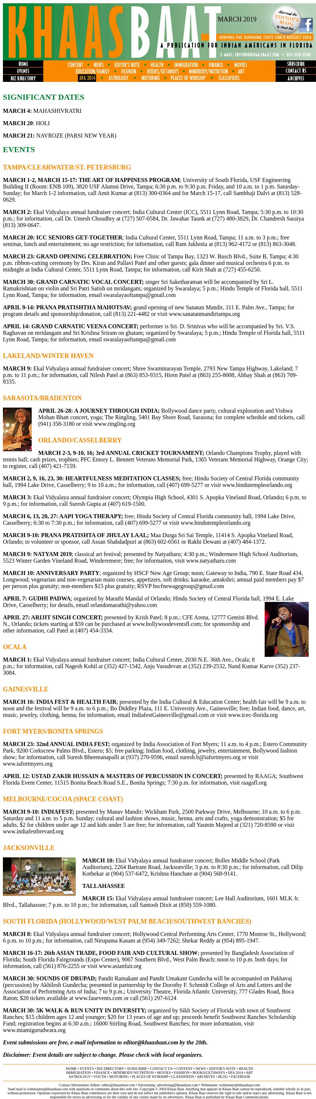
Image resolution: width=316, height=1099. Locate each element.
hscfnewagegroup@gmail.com (188, 586)
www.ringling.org (114, 424)
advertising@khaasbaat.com (177, 1085)
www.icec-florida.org (252, 715)
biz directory (110, 1069)
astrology (79, 1077)
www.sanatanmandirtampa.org (204, 314)
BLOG (223, 1077)
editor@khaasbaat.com (150, 1042)
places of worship (150, 1077)
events (87, 1069)
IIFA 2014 (235, 1073)
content (183, 1069)
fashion (182, 1073)
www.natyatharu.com (211, 561)
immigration (78, 1073)
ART (249, 1073)
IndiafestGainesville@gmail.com (170, 715)
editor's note (222, 1069)
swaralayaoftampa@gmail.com (139, 295)
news (200, 1069)
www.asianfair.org (120, 966)
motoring (119, 1077)
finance (102, 1073)
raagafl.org (253, 782)
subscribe (137, 1069)
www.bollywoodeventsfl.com (166, 624)
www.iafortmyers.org (27, 764)
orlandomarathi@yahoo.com (123, 605)
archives (206, 1077)
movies (164, 1073)
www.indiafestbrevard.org (33, 831)
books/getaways (209, 1073)
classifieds (182, 1077)
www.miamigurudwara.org (34, 1030)
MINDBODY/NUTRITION (133, 1073)
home (71, 1069)
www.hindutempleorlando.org (257, 485)
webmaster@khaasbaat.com (239, 1085)
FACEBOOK (240, 1077)
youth (99, 1077)
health (246, 1069)
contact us (161, 1069)
